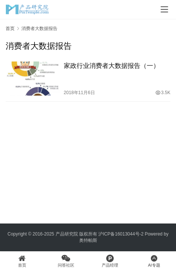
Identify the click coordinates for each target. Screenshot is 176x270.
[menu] (164, 9)
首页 (10, 28)
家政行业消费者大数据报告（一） (111, 65)
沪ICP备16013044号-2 (120, 234)
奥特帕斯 (88, 240)
